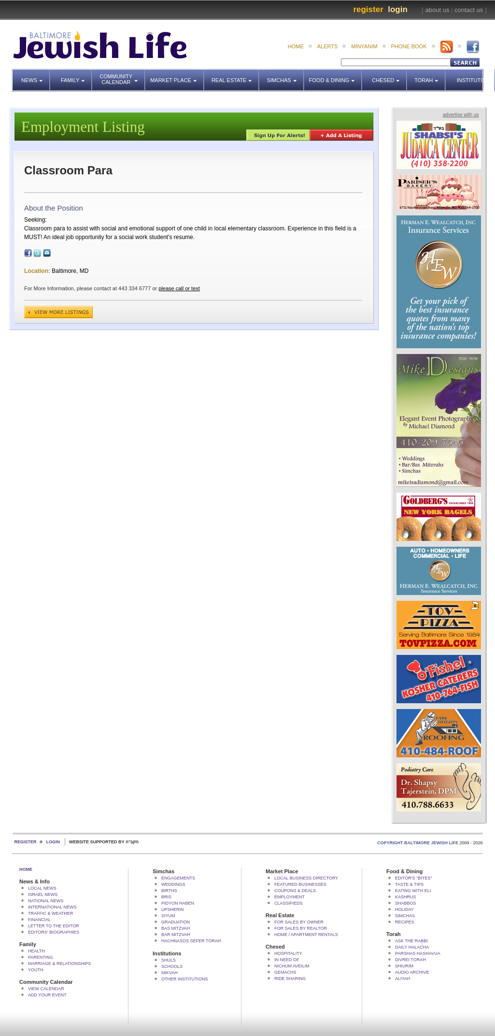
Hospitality (288, 953)
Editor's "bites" (413, 878)
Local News (42, 888)
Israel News (42, 894)
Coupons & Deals (295, 890)
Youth (35, 969)
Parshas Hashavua (417, 953)
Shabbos (405, 903)
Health (36, 951)
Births (169, 890)
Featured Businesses (300, 884)
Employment (289, 896)
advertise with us (461, 114)
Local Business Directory (306, 878)
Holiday (404, 909)
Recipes (404, 922)
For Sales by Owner (299, 922)
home (296, 46)
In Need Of (286, 959)
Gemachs (285, 972)
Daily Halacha (412, 947)
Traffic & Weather (50, 913)
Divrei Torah (410, 959)
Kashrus (405, 896)
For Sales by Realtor (300, 928)
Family (76, 76)
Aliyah (402, 978)
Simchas (285, 76)
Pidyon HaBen (177, 903)
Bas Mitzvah (175, 928)
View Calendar (46, 988)
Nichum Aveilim (292, 966)
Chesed (389, 76)
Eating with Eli (413, 890)
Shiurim (404, 966)
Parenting (40, 957)
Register (368, 9)
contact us (468, 10)
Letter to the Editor (53, 925)
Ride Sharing (290, 978)
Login (398, 9)
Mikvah (169, 972)
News (35, 76)
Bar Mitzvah (175, 934)
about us (437, 10)
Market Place (177, 76)
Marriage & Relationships (59, 963)
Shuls (168, 960)
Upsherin (172, 909)
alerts (327, 46)
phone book (409, 46)
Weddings (173, 884)
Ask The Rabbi (411, 940)
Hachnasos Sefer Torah (191, 940)
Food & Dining (333, 76)
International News (52, 907)
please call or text (179, 288)
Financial (39, 919)
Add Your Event (47, 995)
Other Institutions (184, 979)
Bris (166, 896)
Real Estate (234, 76)
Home (25, 869)
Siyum (168, 915)
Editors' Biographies (53, 932)
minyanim (364, 46)
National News (46, 900)
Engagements (178, 878)
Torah (430, 76)
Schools (172, 966)
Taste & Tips (409, 884)
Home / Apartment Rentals (306, 934)
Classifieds (288, 903)
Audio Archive (412, 972)
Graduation (175, 922)
